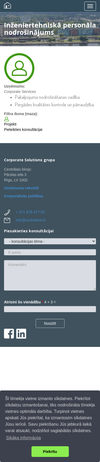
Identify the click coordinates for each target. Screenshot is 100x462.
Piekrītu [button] (50, 451)
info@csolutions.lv (31, 220)
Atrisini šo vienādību (23, 302)
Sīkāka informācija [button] (23, 438)
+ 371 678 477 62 (30, 212)
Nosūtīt (50, 323)
